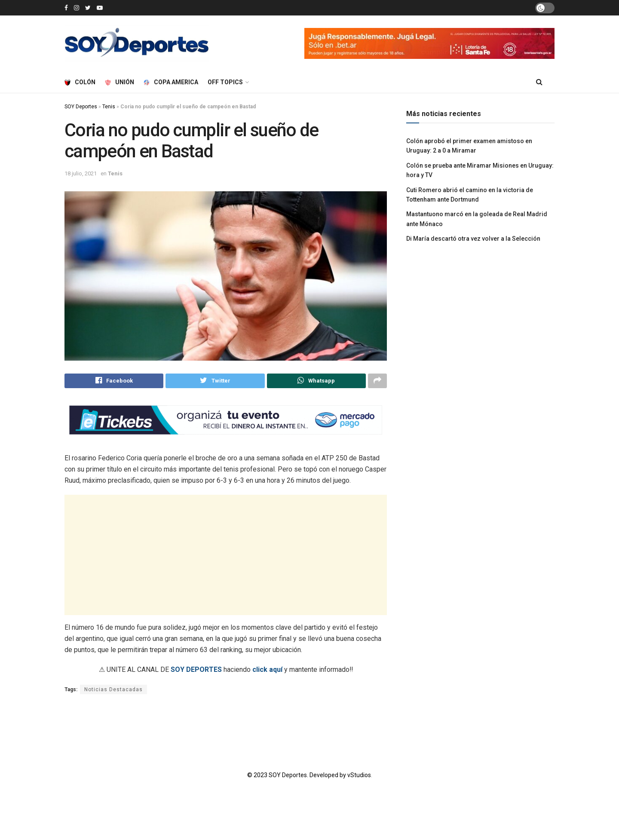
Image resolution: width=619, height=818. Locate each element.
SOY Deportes (80, 107)
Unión (119, 82)
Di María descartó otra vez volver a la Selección (473, 238)
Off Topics (225, 82)
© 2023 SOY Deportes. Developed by (297, 776)
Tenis (108, 107)
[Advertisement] (225, 556)
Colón (79, 82)
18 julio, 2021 (80, 173)
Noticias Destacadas (113, 691)
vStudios (359, 776)
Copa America (171, 82)
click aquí (267, 671)
